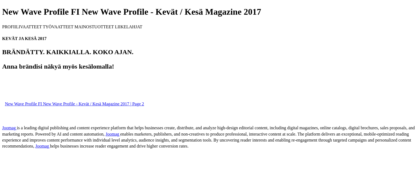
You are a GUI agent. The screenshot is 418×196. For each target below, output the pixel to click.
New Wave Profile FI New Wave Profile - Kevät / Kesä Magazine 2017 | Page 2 (74, 104)
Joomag (9, 127)
